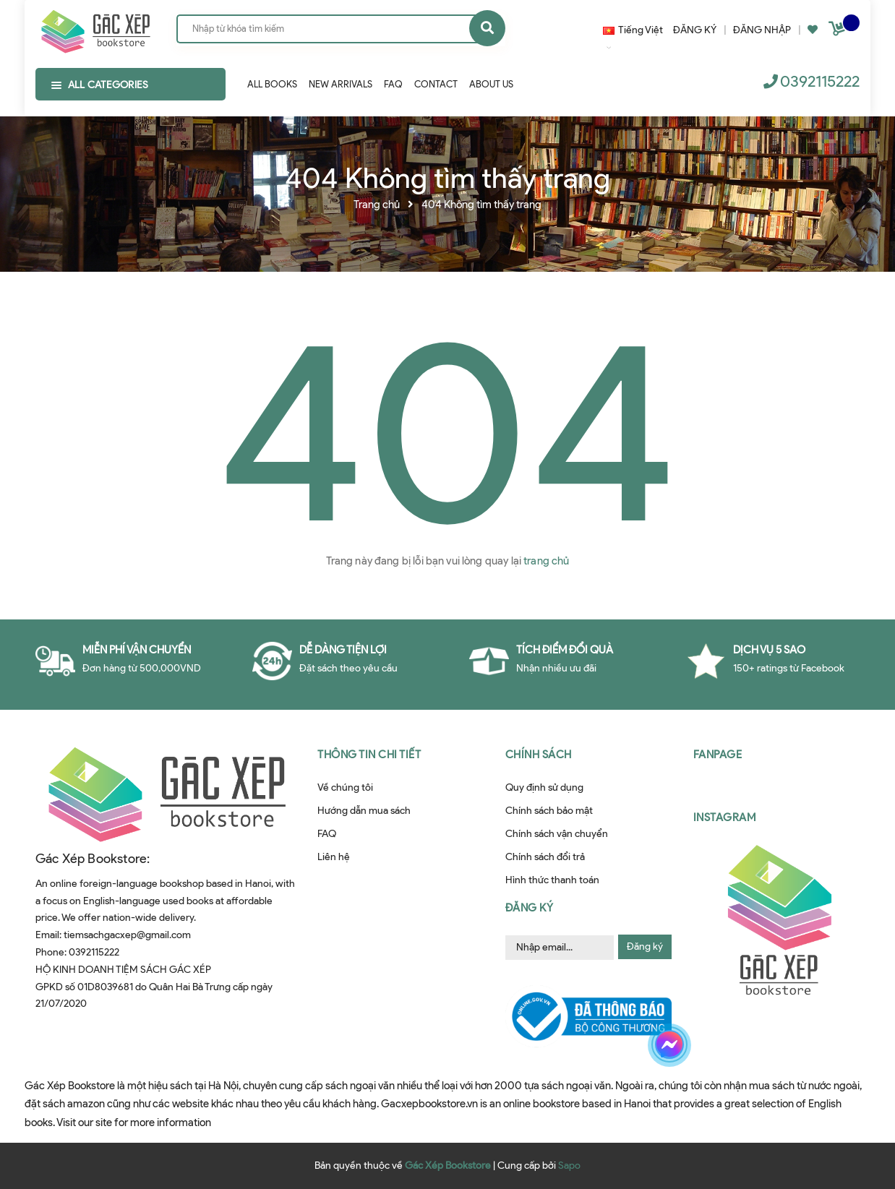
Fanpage (717, 754)
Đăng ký (645, 946)
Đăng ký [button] (529, 907)
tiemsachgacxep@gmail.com (127, 935)
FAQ (326, 834)
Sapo (569, 1165)
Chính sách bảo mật (549, 810)
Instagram (724, 817)
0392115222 (820, 81)
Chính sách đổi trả (545, 857)
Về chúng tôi (345, 787)
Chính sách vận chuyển (556, 834)
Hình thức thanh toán (552, 880)
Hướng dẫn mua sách (364, 810)
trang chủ (546, 560)
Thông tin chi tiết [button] (369, 754)
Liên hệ (333, 857)
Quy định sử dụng (544, 787)
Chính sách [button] (538, 754)
